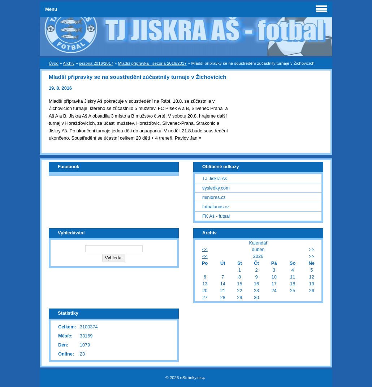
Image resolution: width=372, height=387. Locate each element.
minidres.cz (214, 197)
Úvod (54, 63)
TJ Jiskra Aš (214, 178)
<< (205, 249)
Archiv (68, 63)
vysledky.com (216, 188)
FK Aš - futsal (216, 216)
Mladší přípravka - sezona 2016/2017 (152, 63)
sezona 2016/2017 (96, 63)
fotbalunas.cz (215, 206)
